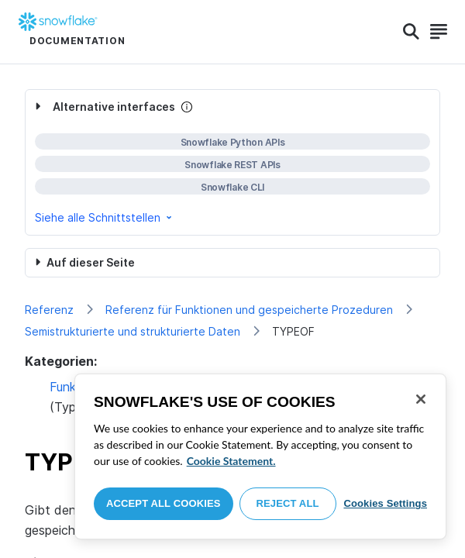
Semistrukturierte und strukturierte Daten (132, 331)
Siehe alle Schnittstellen (104, 217)
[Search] (411, 32)
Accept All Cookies (163, 503)
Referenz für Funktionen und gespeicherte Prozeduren (249, 309)
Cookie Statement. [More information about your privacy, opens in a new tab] (231, 460)
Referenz (49, 309)
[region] (260, 456)
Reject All (288, 503)
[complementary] (232, 162)
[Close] (421, 399)
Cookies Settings (385, 503)
